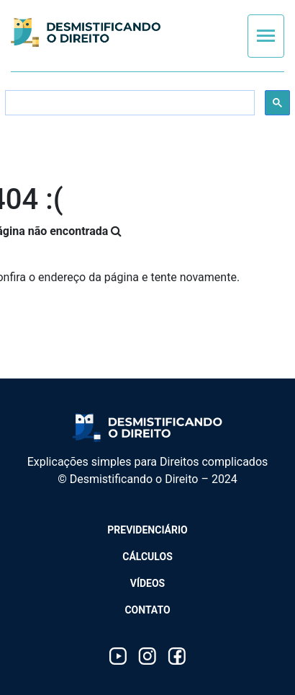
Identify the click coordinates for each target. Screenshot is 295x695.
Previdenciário (147, 530)
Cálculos (147, 556)
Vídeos (147, 583)
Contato (147, 610)
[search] (128, 103)
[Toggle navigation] (266, 36)
